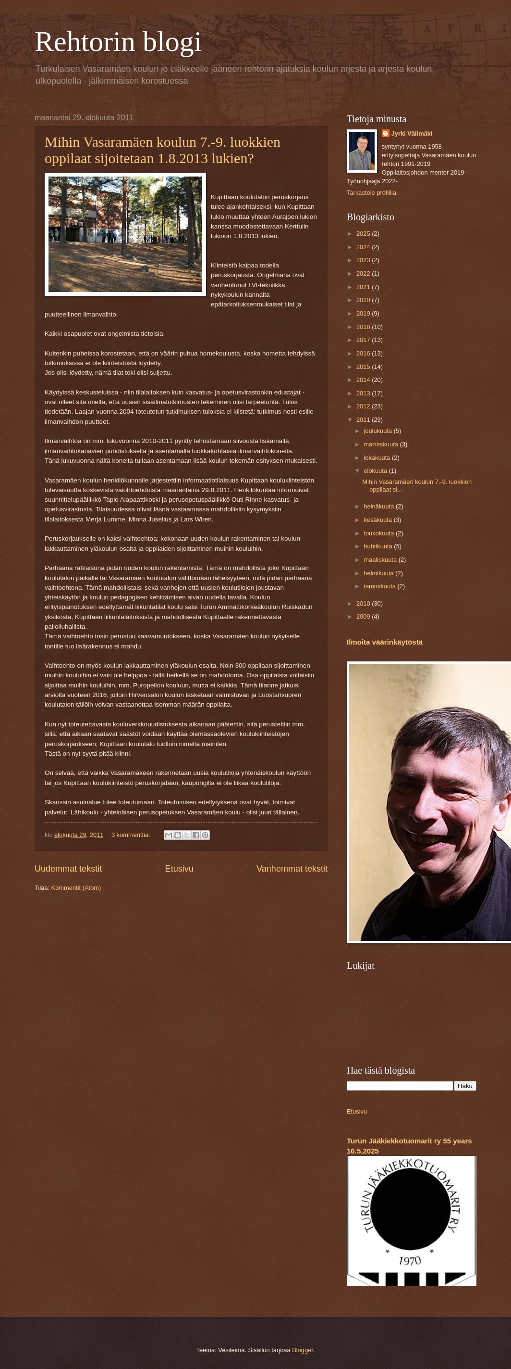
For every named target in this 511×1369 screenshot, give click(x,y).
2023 (364, 260)
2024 (364, 247)
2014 (364, 379)
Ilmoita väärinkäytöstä (385, 642)
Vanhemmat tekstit (292, 869)
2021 (364, 287)
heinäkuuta (380, 506)
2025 (364, 233)
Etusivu (179, 869)
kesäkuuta (378, 519)
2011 (364, 419)
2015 (364, 366)
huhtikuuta (379, 546)
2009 (364, 616)
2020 (364, 300)
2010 (364, 603)
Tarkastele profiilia (371, 192)
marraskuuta (382, 444)
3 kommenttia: (131, 834)
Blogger (302, 1350)
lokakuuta (378, 457)
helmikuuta (379, 573)
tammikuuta (380, 586)
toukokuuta (380, 533)
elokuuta (376, 470)
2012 (364, 406)
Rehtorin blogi (118, 41)
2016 (364, 353)
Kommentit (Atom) (76, 887)
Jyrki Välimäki (412, 133)
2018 (364, 326)
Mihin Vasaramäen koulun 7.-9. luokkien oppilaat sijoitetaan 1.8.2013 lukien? (162, 150)
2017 (364, 339)
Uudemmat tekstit (68, 869)
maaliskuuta (381, 559)
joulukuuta (378, 430)
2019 (364, 313)
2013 (364, 393)
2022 (364, 273)
